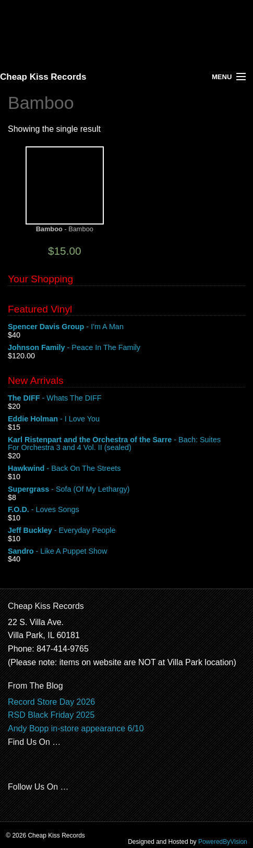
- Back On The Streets (126, 469)
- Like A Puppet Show (126, 551)
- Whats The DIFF (126, 398)
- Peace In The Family (126, 348)
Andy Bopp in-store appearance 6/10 (76, 728)
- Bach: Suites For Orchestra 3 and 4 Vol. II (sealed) (126, 444)
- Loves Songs (126, 510)
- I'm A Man (126, 327)
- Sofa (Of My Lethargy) (126, 489)
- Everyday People (126, 531)
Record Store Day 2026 (51, 701)
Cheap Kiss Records (43, 77)
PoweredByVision (222, 841)
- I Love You (126, 419)
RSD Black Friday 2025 (51, 714)
